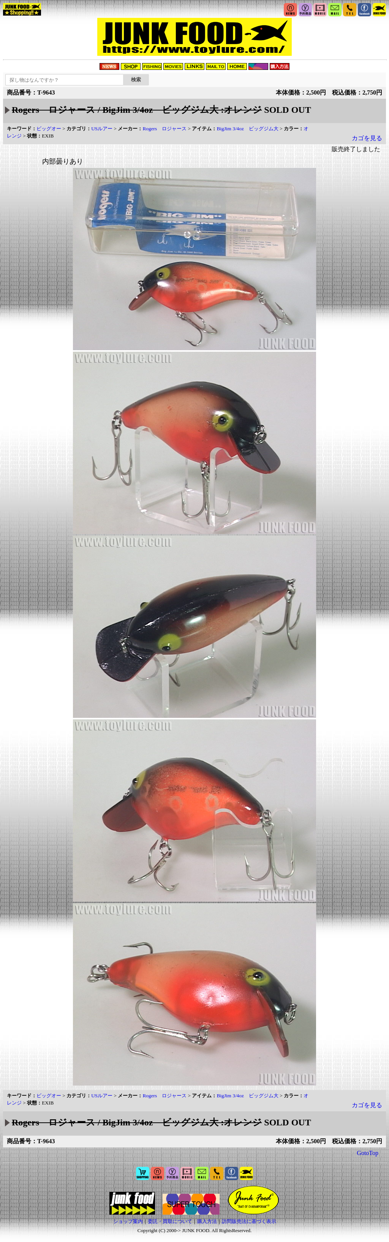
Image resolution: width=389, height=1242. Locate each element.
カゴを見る (367, 138)
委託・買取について (170, 1221)
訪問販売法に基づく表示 (249, 1221)
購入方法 (207, 1221)
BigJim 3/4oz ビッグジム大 (247, 128)
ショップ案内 (128, 1221)
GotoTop (367, 1153)
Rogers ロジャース (164, 128)
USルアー (101, 128)
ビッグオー (48, 128)
